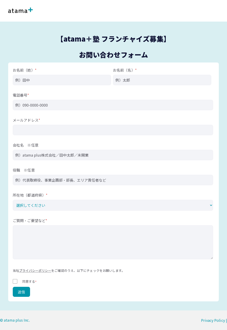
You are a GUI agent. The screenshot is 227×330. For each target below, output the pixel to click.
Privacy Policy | (214, 320)
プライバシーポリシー (35, 270)
